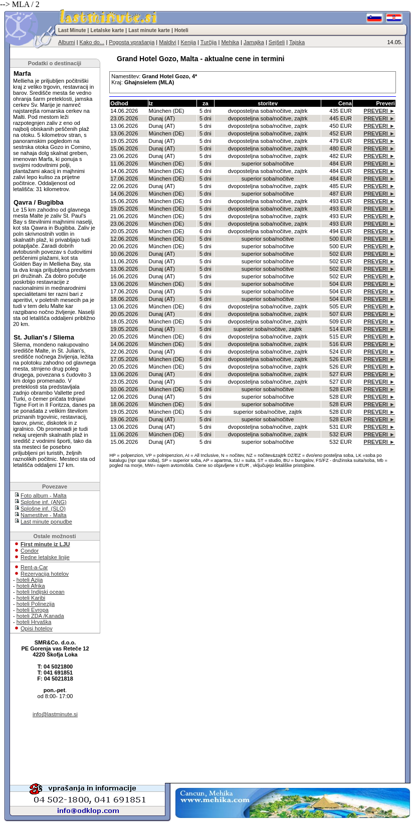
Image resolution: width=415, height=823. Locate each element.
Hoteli (181, 30)
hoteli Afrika (31, 586)
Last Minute (72, 30)
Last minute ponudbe (46, 522)
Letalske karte (107, 30)
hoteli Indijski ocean (41, 592)
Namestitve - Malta (44, 515)
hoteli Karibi (31, 598)
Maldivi (167, 42)
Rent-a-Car (34, 567)
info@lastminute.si (55, 714)
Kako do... (92, 42)
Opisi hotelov (37, 628)
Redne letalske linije (45, 557)
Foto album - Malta (44, 495)
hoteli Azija (30, 580)
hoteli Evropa (33, 610)
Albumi (66, 42)
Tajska (297, 42)
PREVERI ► (379, 111)
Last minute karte (149, 30)
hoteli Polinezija (36, 604)
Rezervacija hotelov (45, 574)
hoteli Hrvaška (34, 622)
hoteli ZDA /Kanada (40, 616)
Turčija (208, 42)
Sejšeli (277, 42)
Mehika (230, 42)
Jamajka (254, 42)
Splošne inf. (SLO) (43, 509)
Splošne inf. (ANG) (44, 502)
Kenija (188, 42)
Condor (30, 551)
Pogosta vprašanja (131, 42)
